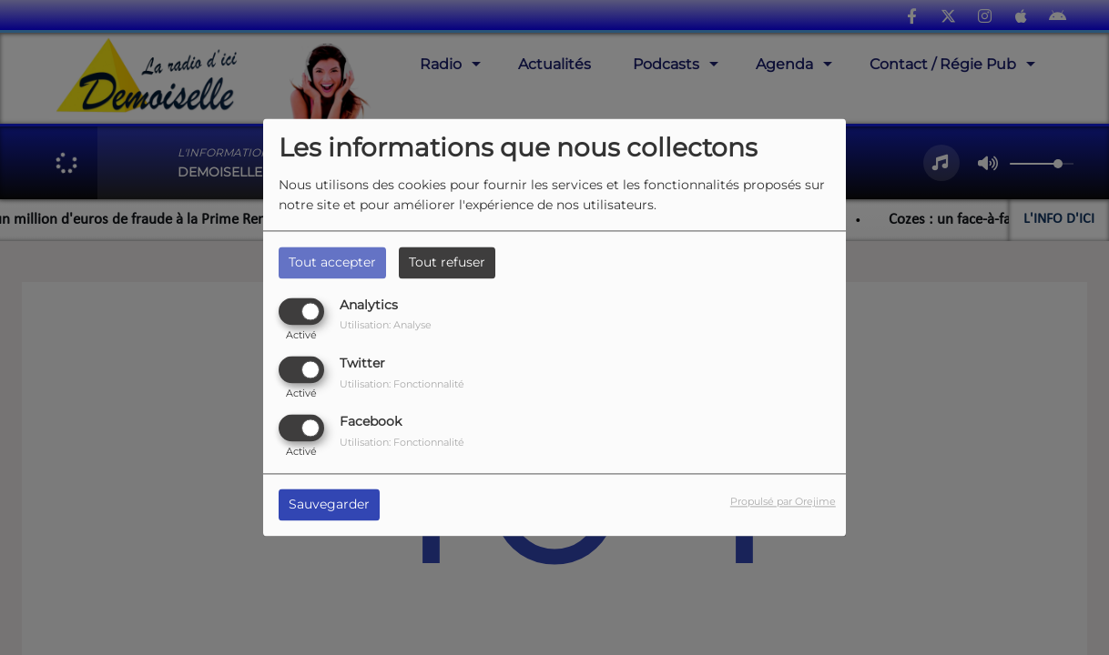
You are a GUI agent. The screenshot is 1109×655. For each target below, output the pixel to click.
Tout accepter (332, 262)
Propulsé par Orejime (783, 502)
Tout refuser (447, 262)
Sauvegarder (329, 505)
